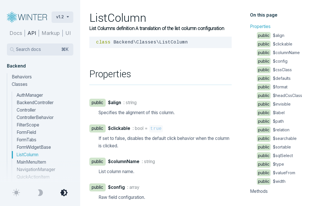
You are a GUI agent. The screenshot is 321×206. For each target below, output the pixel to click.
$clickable (274, 43)
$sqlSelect (275, 155)
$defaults (274, 78)
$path (270, 121)
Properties (260, 26)
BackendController (35, 102)
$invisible (274, 104)
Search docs (42, 49)
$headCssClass (279, 95)
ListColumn (27, 154)
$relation (273, 129)
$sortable (274, 146)
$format (272, 86)
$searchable (277, 138)
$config (272, 61)
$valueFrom (276, 172)
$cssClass (274, 69)
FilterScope (28, 125)
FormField (26, 132)
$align (270, 35)
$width (271, 181)
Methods (259, 191)
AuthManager (30, 95)
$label (271, 112)
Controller (26, 110)
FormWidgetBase (34, 147)
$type (270, 164)
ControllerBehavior (35, 117)
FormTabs (26, 139)
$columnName (278, 52)
